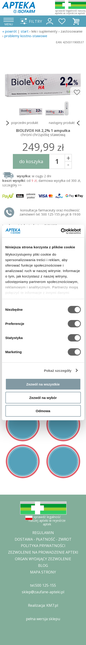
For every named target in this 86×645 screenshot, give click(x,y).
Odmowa (43, 411)
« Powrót (9, 31)
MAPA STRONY (43, 572)
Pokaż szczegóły (58, 370)
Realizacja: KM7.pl (43, 605)
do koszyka (31, 161)
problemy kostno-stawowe (25, 35)
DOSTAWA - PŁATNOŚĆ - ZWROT (43, 539)
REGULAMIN (43, 532)
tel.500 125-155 (43, 585)
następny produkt (65, 123)
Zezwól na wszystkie (43, 384)
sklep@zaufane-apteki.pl (43, 591)
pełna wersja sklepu (43, 618)
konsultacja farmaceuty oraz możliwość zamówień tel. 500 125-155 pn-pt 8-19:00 (49, 212)
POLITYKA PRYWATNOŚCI (43, 545)
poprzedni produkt (21, 123)
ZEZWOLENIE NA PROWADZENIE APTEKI (43, 552)
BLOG (43, 565)
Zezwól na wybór (43, 397)
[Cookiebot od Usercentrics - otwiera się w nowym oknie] (61, 231)
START (24, 31)
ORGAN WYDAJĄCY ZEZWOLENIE (43, 558)
